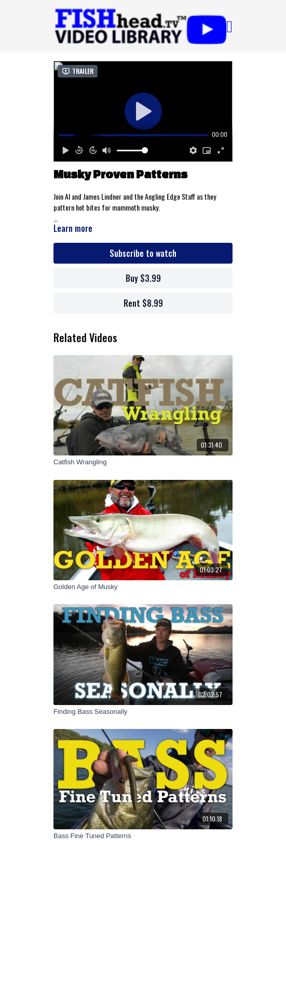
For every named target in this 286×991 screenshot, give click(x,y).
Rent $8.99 (143, 303)
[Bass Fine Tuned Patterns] (143, 836)
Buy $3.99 (143, 278)
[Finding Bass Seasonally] (143, 712)
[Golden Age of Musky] (143, 587)
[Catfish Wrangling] (143, 462)
